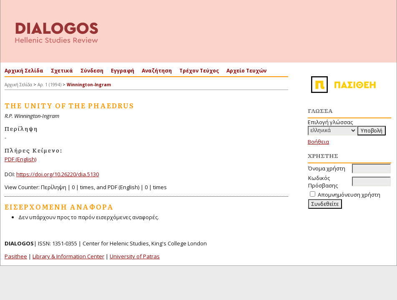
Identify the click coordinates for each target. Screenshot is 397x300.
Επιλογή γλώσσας (330, 122)
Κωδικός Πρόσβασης (323, 181)
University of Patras (135, 256)
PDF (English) (20, 159)
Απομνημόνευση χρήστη (349, 194)
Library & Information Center (68, 256)
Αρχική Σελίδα (24, 70)
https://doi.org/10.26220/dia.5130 (57, 174)
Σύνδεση (91, 70)
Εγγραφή (122, 70)
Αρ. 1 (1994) (49, 85)
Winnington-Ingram (89, 85)
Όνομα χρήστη (326, 168)
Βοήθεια (318, 141)
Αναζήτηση (157, 70)
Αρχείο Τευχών (246, 70)
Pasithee (16, 256)
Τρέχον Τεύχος (199, 70)
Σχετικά (62, 70)
